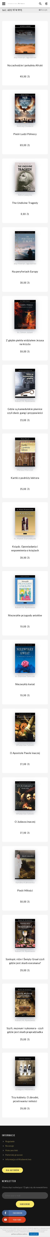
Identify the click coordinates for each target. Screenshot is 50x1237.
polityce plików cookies (19, 1234)
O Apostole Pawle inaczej (25, 752)
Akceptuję (33, 1234)
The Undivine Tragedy (25, 202)
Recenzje (9, 1146)
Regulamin (10, 1141)
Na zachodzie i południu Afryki (25, 65)
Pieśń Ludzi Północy (25, 134)
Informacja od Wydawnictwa (18, 1159)
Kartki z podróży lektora (25, 477)
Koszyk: (44, 10)
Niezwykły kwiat (25, 684)
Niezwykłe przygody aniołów (25, 615)
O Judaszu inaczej (25, 821)
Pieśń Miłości (25, 890)
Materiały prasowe (14, 1155)
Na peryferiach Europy (25, 271)
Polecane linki (11, 1150)
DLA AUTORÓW (12, 1170)
